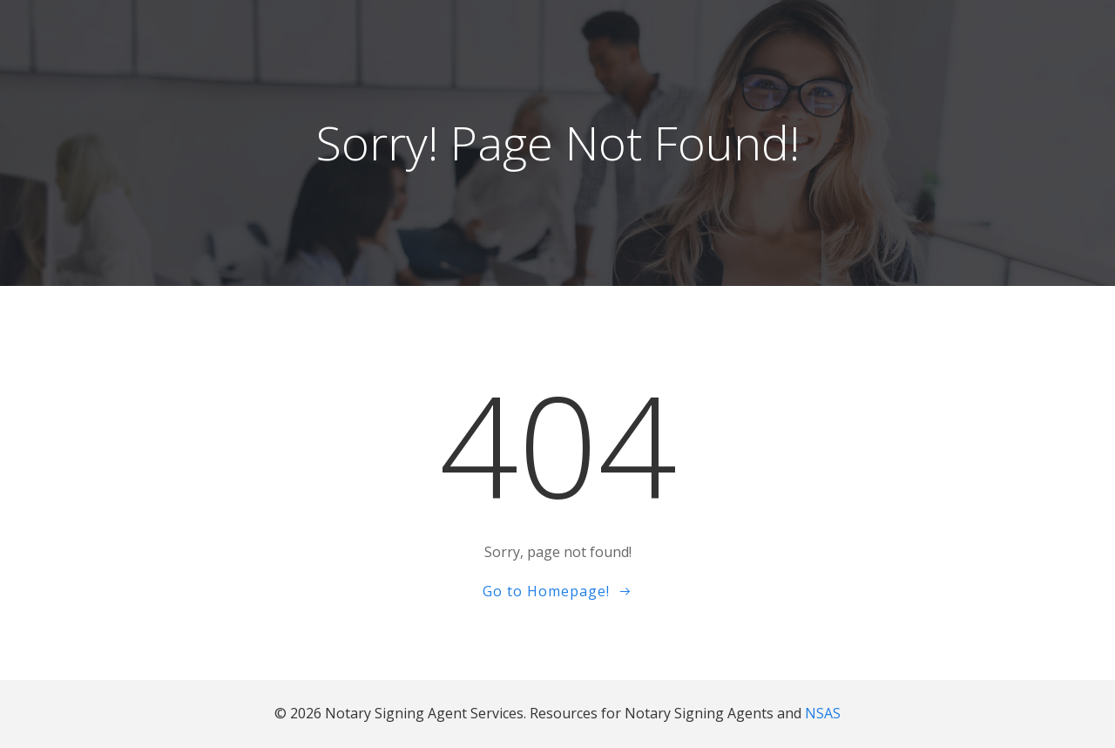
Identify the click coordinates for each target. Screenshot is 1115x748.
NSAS (823, 714)
